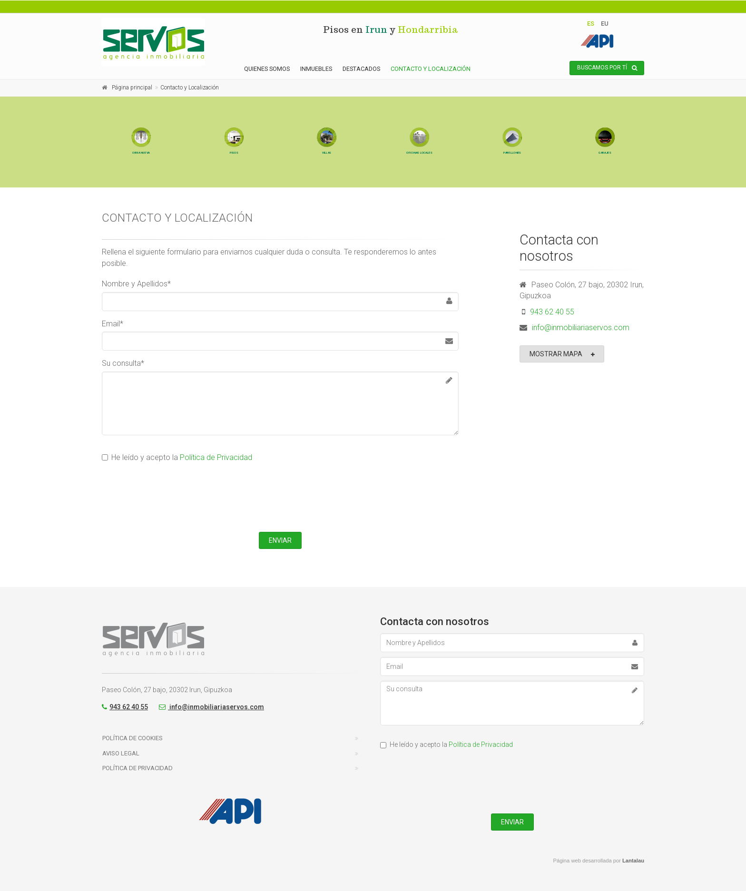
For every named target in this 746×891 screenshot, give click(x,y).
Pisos (234, 168)
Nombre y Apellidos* (136, 283)
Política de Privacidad (216, 457)
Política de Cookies (132, 738)
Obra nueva (141, 168)
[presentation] (280, 495)
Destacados (361, 68)
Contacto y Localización (431, 68)
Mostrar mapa (563, 354)
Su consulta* (123, 363)
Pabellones (512, 168)
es (590, 23)
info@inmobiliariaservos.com (580, 327)
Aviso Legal (120, 753)
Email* (112, 323)
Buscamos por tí (607, 68)
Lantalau (633, 860)
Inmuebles (316, 68)
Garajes (605, 168)
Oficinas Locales (419, 168)
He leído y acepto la (177, 457)
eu (605, 23)
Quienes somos (267, 68)
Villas (326, 168)
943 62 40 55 (552, 311)
